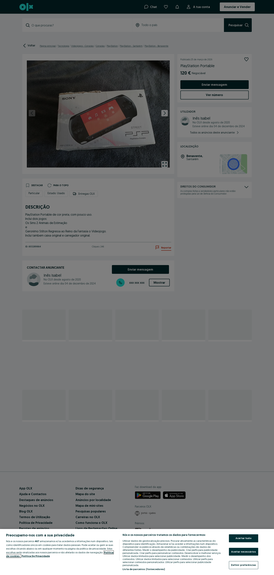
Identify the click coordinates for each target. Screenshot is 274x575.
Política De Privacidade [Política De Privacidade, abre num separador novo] (36, 556)
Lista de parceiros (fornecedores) (144, 569)
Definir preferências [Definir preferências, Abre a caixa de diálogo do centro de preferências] (243, 564)
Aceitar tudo (244, 538)
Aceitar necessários (243, 551)
